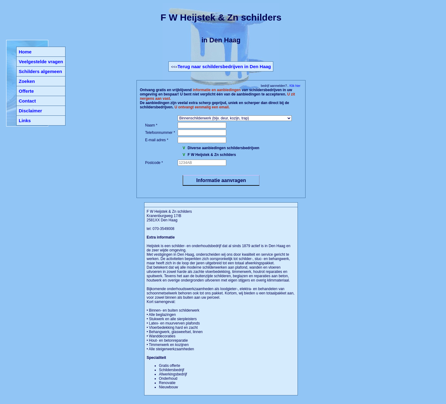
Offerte (26, 91)
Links (25, 120)
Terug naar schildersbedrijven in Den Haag (224, 66)
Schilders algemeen (40, 71)
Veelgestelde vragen (41, 61)
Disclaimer (30, 110)
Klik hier (294, 85)
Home (25, 51)
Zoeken (27, 81)
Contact (27, 100)
